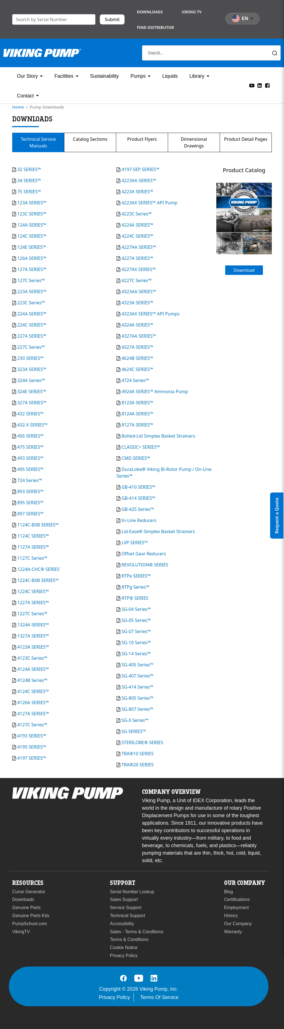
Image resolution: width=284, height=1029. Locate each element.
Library (196, 76)
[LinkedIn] (259, 85)
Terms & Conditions (129, 939)
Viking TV (192, 11)
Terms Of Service (159, 997)
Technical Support (127, 915)
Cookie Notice (124, 947)
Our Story (27, 76)
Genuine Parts (26, 907)
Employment (236, 907)
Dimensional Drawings (194, 142)
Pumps (138, 76)
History (231, 915)
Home (18, 107)
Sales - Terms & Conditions (136, 931)
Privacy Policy (124, 955)
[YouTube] (251, 85)
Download (244, 270)
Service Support (125, 907)
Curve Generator (28, 891)
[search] (53, 19)
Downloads (150, 11)
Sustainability (104, 76)
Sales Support (124, 899)
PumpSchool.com (29, 923)
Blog (228, 891)
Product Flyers (142, 139)
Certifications (237, 899)
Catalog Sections (90, 139)
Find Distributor (155, 27)
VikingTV (21, 931)
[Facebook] (267, 85)
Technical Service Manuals (38, 142)
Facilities (63, 76)
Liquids (170, 76)
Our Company (238, 923)
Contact (25, 96)
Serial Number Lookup (132, 891)
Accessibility (122, 923)
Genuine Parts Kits (30, 915)
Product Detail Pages (245, 139)
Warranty (233, 931)
